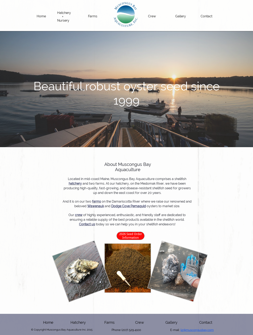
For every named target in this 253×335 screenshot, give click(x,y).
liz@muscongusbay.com (197, 330)
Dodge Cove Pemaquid (128, 206)
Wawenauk (95, 206)
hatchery (75, 183)
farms (96, 201)
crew (78, 215)
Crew (139, 322)
